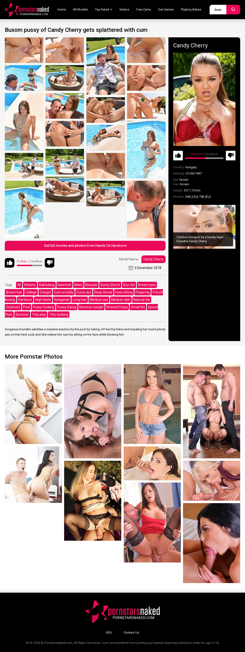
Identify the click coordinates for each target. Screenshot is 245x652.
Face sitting (124, 292)
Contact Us (131, 632)
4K (19, 285)
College (31, 292)
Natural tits (142, 300)
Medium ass (99, 300)
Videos (124, 9)
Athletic (30, 285)
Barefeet (64, 285)
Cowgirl (45, 292)
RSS (109, 632)
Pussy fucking (43, 307)
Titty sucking (58, 314)
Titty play (39, 314)
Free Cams (143, 9)
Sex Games (166, 9)
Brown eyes (147, 285)
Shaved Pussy (117, 307)
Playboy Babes (191, 9)
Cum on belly (63, 292)
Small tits (138, 307)
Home (61, 9)
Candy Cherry (153, 259)
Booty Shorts (110, 285)
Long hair (80, 300)
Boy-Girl (129, 285)
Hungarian (62, 300)
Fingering (143, 292)
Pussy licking (66, 307)
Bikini (78, 285)
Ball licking (47, 285)
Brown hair (14, 292)
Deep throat (103, 292)
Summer (22, 314)
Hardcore (25, 300)
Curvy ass (84, 292)
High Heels (43, 300)
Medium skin (120, 300)
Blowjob (91, 285)
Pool (26, 307)
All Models (80, 9)
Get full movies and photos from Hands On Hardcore (85, 245)
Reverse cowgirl (91, 307)
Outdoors (13, 307)
